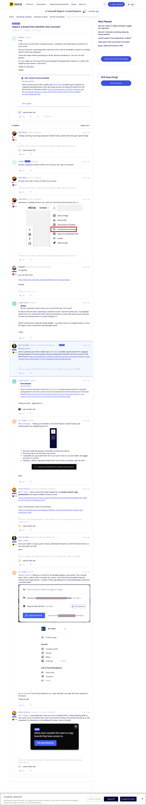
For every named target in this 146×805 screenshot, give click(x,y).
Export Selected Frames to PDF (110, 46)
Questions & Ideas (41, 17)
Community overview (24, 17)
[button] (116, 4)
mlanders (21, 267)
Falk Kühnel (22, 132)
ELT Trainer (22, 420)
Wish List (82, 4)
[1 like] (26, 112)
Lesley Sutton (23, 303)
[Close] (142, 798)
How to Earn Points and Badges (116, 59)
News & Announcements (59, 4)
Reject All (111, 799)
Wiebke (21, 37)
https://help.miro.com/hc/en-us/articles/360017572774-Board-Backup (44, 280)
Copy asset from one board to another (114, 42)
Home (11, 17)
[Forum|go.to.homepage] (21, 4)
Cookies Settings (94, 799)
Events (73, 4)
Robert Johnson (24, 489)
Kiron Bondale (23, 345)
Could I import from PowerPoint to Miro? (114, 38)
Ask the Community (57, 17)
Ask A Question (116, 83)
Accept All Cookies (128, 799)
